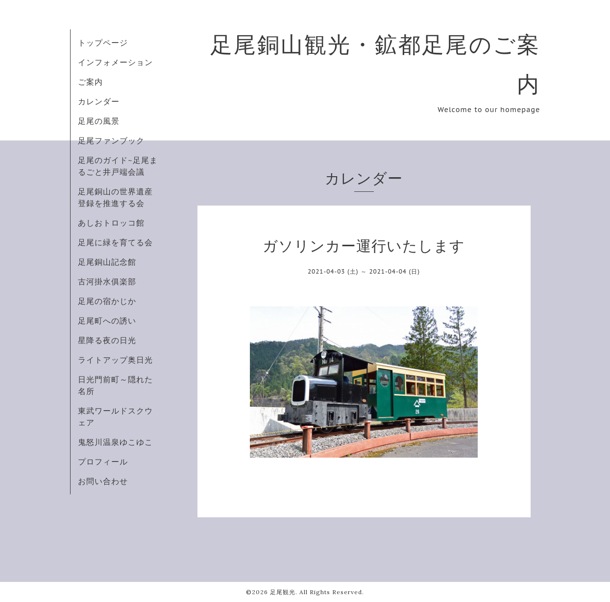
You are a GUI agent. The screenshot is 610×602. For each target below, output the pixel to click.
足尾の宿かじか (107, 301)
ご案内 (90, 82)
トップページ (103, 42)
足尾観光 (282, 592)
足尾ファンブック (111, 140)
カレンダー (99, 101)
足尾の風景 (99, 121)
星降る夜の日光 (107, 340)
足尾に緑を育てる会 (115, 242)
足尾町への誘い (107, 320)
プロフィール (103, 461)
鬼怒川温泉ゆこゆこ (115, 442)
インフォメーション (115, 62)
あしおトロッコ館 (111, 223)
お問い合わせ (103, 481)
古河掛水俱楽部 (107, 281)
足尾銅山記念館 (107, 262)
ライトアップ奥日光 (115, 360)
